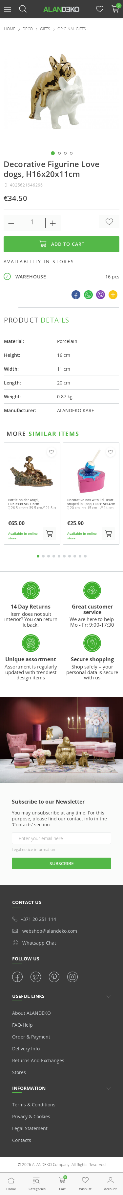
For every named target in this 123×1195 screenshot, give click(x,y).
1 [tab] (38, 556)
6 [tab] (64, 556)
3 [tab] (48, 556)
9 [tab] (80, 556)
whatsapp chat (34, 942)
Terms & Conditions (33, 1104)
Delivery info (26, 1048)
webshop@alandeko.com (44, 931)
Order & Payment (31, 1037)
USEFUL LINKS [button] (28, 996)
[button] (7, 9)
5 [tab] (59, 556)
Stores (19, 1072)
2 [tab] (43, 556)
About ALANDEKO (31, 1013)
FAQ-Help (22, 1025)
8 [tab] (74, 556)
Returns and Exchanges (38, 1060)
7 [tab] (69, 556)
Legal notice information (33, 849)
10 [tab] (85, 556)
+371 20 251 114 (34, 919)
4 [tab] (53, 556)
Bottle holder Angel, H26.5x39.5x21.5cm (23, 502)
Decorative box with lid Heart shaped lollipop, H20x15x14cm (91, 502)
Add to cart (62, 244)
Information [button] (29, 1088)
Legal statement (30, 1128)
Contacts (21, 1140)
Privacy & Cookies (31, 1116)
